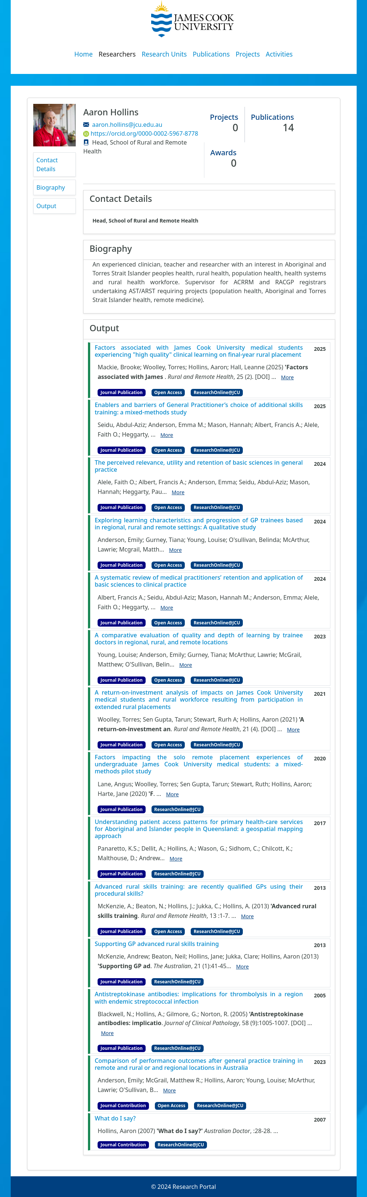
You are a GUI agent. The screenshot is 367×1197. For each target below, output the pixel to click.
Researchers (117, 54)
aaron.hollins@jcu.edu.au (127, 125)
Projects (248, 54)
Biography (51, 187)
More (287, 377)
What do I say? (115, 1118)
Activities (279, 54)
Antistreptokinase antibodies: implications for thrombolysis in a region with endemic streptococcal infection (199, 998)
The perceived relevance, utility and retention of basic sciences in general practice (199, 466)
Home (83, 54)
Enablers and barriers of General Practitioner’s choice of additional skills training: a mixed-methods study (199, 408)
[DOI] (262, 377)
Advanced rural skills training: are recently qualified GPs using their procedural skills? (199, 890)
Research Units (164, 54)
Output (47, 206)
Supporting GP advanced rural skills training (157, 943)
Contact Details (47, 164)
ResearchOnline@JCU (217, 392)
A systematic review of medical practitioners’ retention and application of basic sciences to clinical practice (199, 581)
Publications (211, 54)
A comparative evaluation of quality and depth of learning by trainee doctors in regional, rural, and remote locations (199, 639)
